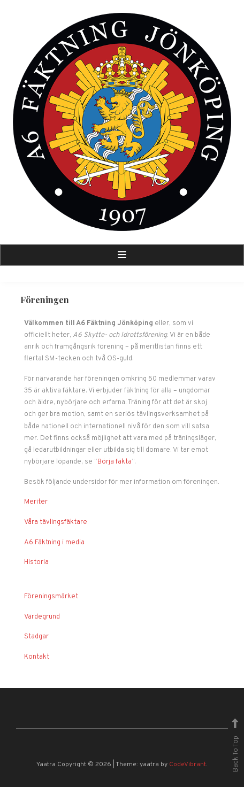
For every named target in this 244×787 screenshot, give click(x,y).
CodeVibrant (187, 764)
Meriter (36, 502)
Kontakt (36, 657)
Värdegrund (42, 617)
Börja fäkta (114, 462)
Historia (36, 562)
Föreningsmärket (51, 596)
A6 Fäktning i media (54, 542)
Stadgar (36, 636)
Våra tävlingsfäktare (55, 522)
